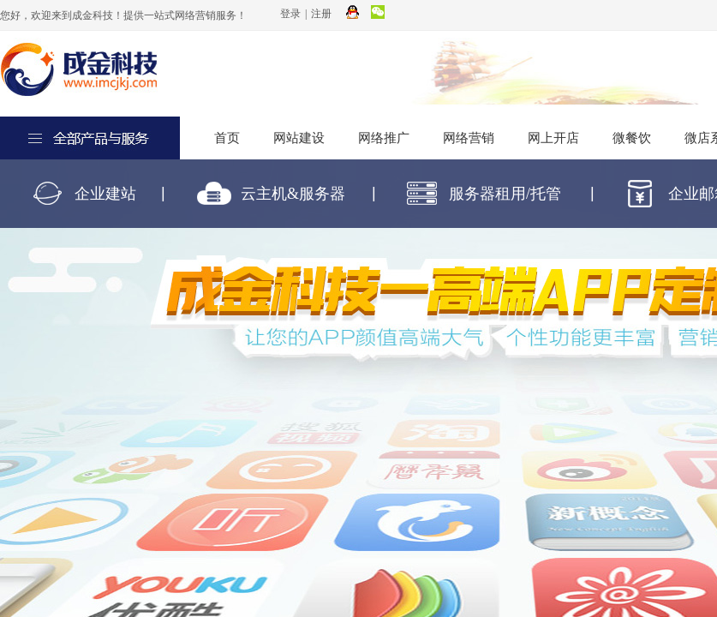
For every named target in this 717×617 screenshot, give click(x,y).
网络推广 (383, 138)
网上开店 (553, 138)
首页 (227, 138)
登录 (290, 14)
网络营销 (468, 138)
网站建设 (299, 138)
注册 (321, 14)
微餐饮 (631, 138)
